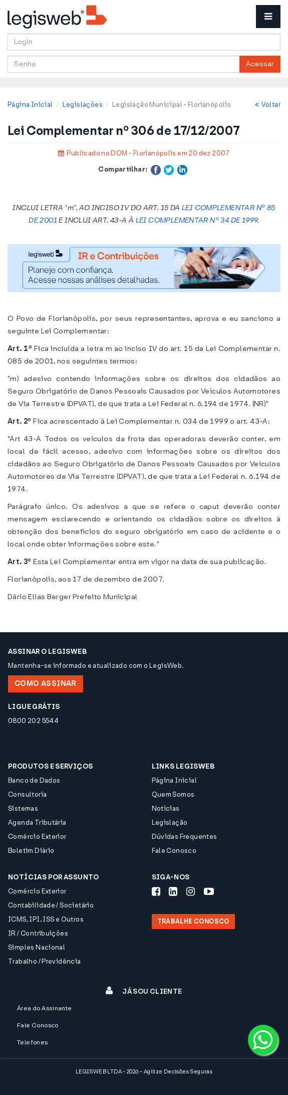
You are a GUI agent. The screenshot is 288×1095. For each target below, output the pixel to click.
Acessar (260, 64)
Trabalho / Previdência (44, 961)
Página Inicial (30, 104)
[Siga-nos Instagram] (190, 891)
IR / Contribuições (38, 933)
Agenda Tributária (37, 822)
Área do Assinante (44, 1008)
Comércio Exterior (37, 836)
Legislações (83, 104)
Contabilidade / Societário (51, 905)
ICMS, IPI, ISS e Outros (46, 919)
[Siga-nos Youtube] (209, 891)
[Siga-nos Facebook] (156, 891)
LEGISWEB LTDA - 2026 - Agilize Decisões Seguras (144, 1071)
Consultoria (27, 794)
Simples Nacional (36, 947)
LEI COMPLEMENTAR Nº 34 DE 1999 (197, 220)
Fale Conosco (174, 850)
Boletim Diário (31, 850)
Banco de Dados (34, 780)
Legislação (170, 822)
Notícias (166, 808)
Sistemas (23, 808)
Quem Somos (173, 794)
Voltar (267, 104)
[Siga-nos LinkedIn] (173, 891)
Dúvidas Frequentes (184, 836)
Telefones (32, 1042)
